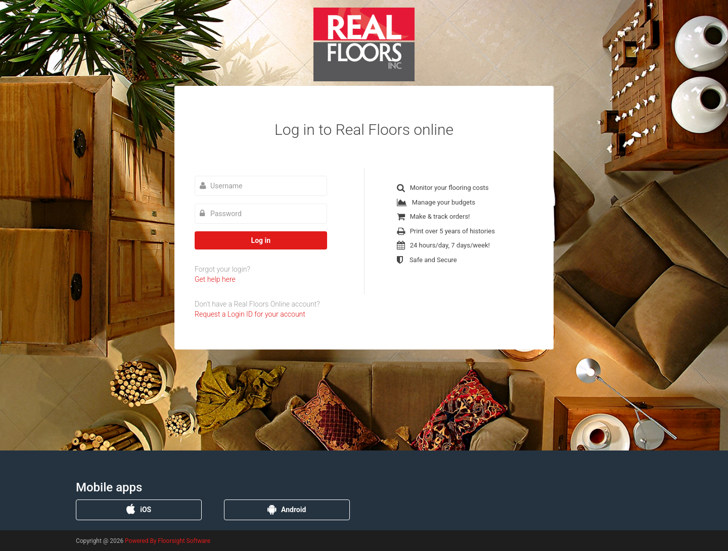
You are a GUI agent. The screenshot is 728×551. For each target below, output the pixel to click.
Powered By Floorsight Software (167, 540)
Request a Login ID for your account (250, 314)
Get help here (215, 279)
